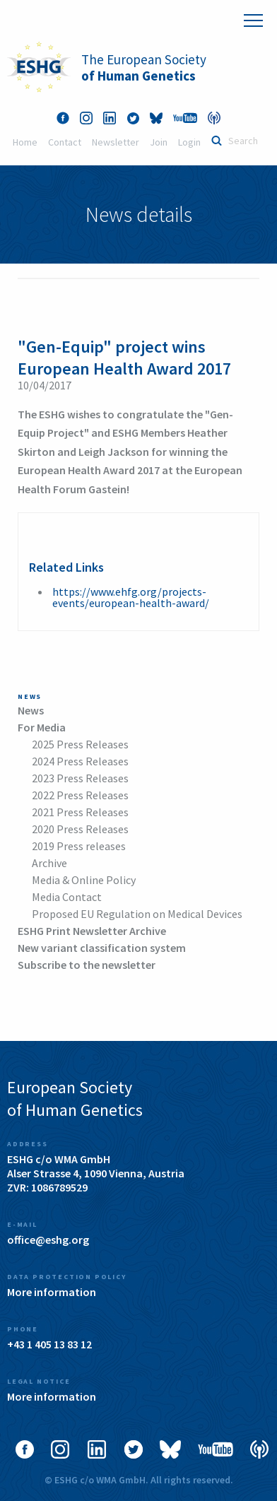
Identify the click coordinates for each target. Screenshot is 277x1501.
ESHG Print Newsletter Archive (92, 931)
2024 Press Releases (80, 761)
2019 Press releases (79, 846)
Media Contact (67, 897)
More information (51, 1292)
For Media (42, 727)
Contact (64, 142)
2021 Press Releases (80, 812)
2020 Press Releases (80, 829)
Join (158, 142)
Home (25, 142)
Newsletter (115, 142)
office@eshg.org (48, 1239)
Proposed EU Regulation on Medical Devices (137, 914)
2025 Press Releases (80, 744)
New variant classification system (102, 948)
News (31, 710)
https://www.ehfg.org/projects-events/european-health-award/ (130, 597)
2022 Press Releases (80, 795)
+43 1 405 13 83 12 (49, 1344)
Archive (49, 863)
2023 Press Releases (80, 778)
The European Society (143, 67)
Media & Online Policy (84, 880)
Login (189, 142)
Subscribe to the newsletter (86, 965)
